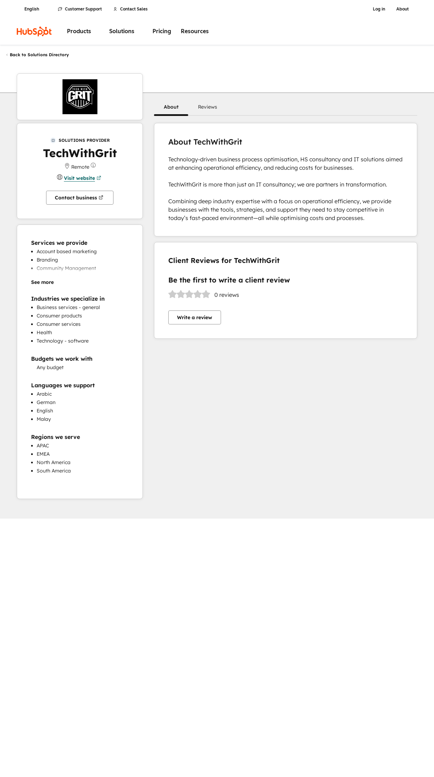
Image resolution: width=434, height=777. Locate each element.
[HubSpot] (34, 31)
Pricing (162, 31)
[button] (171, 106)
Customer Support (80, 9)
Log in (379, 9)
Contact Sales (130, 9)
